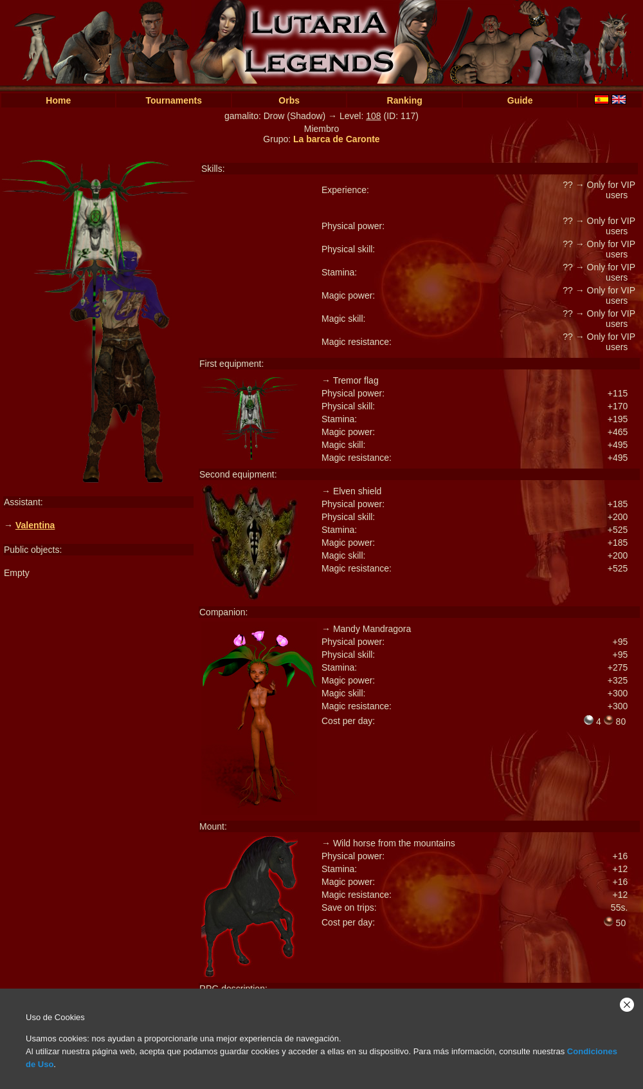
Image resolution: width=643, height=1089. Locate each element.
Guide (520, 100)
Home (58, 100)
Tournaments (173, 100)
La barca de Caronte (336, 139)
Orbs (289, 100)
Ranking (404, 100)
